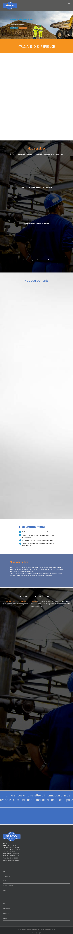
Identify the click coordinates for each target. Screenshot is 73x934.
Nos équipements (8, 885)
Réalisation (6, 913)
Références (6, 904)
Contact (5, 918)
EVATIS (53, 929)
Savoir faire (6, 890)
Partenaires (6, 908)
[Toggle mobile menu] (69, 3)
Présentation (6, 876)
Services (5, 881)
